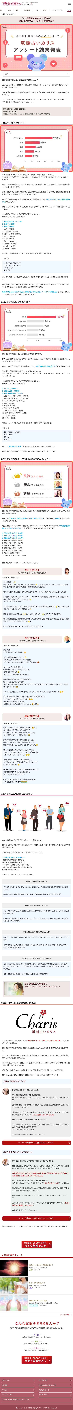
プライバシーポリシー (8, 1395)
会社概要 (4, 1385)
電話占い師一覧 (44, 1390)
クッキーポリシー (44, 1395)
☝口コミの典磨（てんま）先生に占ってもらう (35, 1218)
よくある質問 (43, 1380)
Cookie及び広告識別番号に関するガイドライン (16, 1399)
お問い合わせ (6, 1380)
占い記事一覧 (64, 1314)
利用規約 (4, 1390)
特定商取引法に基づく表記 (47, 1385)
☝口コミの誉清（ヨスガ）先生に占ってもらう (35, 1143)
